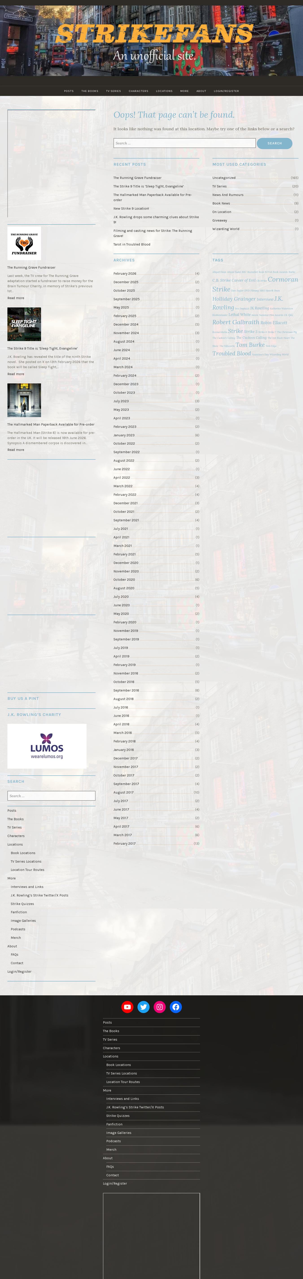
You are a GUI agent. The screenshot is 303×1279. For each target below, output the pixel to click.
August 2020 (123, 588)
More (184, 91)
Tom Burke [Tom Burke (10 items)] (250, 344)
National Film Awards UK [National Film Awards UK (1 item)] (273, 315)
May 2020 (121, 614)
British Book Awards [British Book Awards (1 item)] (276, 272)
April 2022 (121, 478)
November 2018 (125, 673)
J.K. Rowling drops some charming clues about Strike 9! (156, 219)
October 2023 (124, 393)
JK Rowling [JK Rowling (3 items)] (259, 308)
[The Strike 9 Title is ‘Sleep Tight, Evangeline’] (51, 325)
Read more (16, 298)
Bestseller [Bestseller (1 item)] (252, 272)
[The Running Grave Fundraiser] (51, 244)
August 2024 (123, 341)
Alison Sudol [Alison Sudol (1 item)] (234, 272)
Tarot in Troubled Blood (131, 244)
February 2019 (124, 665)
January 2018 (123, 750)
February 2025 (124, 316)
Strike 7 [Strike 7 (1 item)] (272, 332)
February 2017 (124, 844)
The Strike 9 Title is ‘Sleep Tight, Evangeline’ (148, 186)
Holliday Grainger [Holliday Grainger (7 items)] (234, 298)
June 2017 (121, 809)
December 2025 (125, 282)
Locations (164, 91)
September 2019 (126, 639)
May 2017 (120, 818)
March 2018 (122, 733)
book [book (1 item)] (261, 272)
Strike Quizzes (22, 904)
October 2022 (124, 444)
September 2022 (126, 452)
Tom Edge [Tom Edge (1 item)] (271, 346)
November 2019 (125, 631)
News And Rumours (228, 195)
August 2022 (123, 461)
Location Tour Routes (27, 870)
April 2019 (121, 656)
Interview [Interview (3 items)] (265, 299)
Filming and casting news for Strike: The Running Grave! (152, 233)
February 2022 (124, 495)
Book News (221, 203)
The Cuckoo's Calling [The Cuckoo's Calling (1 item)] (223, 337)
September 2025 (126, 299)
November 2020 (126, 571)
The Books (89, 91)
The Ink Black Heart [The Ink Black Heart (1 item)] (279, 337)
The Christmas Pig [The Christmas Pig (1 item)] (287, 332)
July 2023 (121, 401)
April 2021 (121, 537)
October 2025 (124, 291)
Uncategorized (224, 178)
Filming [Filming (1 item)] (255, 290)
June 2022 (121, 469)
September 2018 (126, 690)
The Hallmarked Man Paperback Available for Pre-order (152, 197)
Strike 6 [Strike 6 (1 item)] (262, 332)
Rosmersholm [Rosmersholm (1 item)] (219, 332)
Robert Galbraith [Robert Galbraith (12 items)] (235, 322)
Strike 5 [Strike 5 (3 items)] (250, 331)
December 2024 (125, 324)
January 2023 (124, 435)
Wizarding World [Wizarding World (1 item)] (279, 354)
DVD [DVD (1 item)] (247, 290)
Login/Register (226, 91)
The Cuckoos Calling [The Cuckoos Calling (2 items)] (251, 337)
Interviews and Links (27, 887)
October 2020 (124, 580)
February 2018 (124, 741)
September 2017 (126, 784)
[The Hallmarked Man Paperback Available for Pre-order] (51, 401)
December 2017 (125, 758)
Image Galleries (23, 921)
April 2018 (121, 724)
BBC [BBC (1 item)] (244, 272)
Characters (138, 91)
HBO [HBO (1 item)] (262, 290)
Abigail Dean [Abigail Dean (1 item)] (219, 272)
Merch (16, 938)
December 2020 (125, 563)
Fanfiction (19, 912)
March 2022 (123, 486)
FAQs (14, 955)
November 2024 (126, 333)
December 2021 (125, 503)
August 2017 (123, 792)
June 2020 (121, 605)
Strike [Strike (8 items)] (235, 331)
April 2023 (121, 418)
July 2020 (121, 597)
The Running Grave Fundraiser (137, 178)
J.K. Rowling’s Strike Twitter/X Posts (39, 895)
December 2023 (125, 384)
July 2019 (120, 648)
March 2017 (122, 835)
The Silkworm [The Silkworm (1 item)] (227, 346)
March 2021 (122, 546)
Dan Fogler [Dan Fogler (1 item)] (237, 290)
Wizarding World (226, 229)
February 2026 (124, 274)
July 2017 (120, 801)
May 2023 (121, 410)
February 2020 (124, 622)
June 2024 (121, 350)
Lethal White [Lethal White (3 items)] (240, 314)
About (201, 91)
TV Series (113, 91)
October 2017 (123, 775)
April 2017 (121, 826)
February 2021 (124, 554)
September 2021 (126, 520)
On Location (221, 212)
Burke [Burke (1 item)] (292, 272)
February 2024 (124, 376)
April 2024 (121, 359)
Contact (17, 963)
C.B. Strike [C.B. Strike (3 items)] (221, 280)
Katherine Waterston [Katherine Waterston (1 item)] (281, 308)
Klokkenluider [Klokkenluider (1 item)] (220, 315)
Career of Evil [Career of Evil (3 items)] (244, 280)
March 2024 (123, 367)
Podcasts (18, 929)
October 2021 (123, 512)
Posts (69, 91)
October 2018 (123, 682)
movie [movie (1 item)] (255, 315)
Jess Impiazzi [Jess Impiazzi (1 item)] (242, 308)
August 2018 (123, 699)
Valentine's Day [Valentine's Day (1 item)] (260, 354)
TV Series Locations (26, 861)
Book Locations (23, 853)
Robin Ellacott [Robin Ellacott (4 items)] (273, 322)
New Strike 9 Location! (131, 209)
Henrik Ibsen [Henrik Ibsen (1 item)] (273, 290)
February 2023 (124, 427)
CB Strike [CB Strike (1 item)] (262, 280)
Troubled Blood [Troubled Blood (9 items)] (231, 353)
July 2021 (120, 529)
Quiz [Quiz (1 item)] (290, 315)
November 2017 (125, 767)
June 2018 (121, 716)
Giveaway (219, 220)
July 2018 (120, 707)
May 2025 (121, 307)
